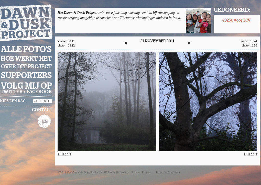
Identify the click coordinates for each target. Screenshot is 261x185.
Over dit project (26, 66)
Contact (42, 110)
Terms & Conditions (168, 172)
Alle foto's (26, 49)
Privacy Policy (141, 172)
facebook (39, 92)
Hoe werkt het (26, 59)
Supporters (26, 76)
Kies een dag (13, 101)
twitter (12, 92)
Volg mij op (26, 86)
